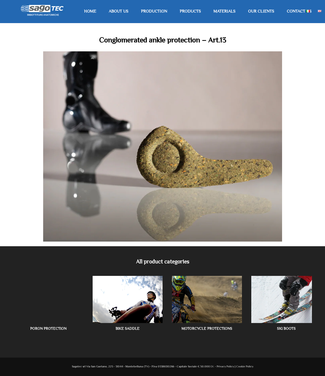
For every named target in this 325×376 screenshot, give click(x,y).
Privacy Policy (226, 367)
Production (154, 11)
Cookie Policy (244, 367)
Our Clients (261, 11)
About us (118, 11)
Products (190, 11)
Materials (224, 11)
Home (90, 11)
